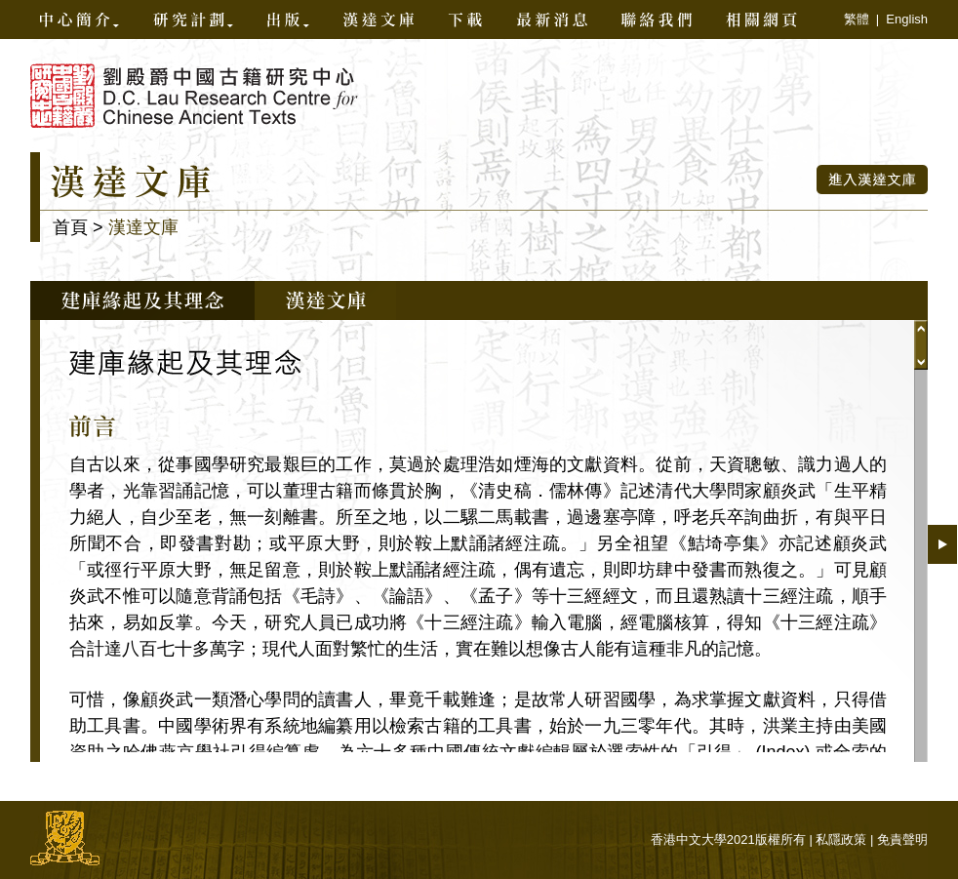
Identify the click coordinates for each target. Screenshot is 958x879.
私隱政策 (841, 839)
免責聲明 (902, 839)
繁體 (856, 19)
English (907, 19)
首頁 (70, 227)
